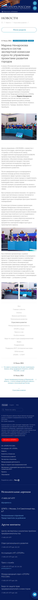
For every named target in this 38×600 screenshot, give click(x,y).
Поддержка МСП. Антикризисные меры (19, 348)
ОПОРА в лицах (19, 329)
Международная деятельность (19, 325)
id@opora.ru (6, 503)
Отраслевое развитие (20, 22)
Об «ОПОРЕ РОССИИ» (8, 446)
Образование (5, 474)
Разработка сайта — (10, 480)
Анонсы (19, 313)
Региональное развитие (19, 319)
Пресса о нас (19, 332)
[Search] (12, 409)
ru (35, 8)
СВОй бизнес (19, 351)
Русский (4, 405)
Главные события (19, 309)
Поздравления (19, 345)
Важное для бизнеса (19, 316)
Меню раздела (19, 30)
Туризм (31, 40)
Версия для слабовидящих (10, 11)
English (12, 405)
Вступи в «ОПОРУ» (10, 440)
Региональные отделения (12, 515)
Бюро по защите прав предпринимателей (19, 338)
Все (19, 306)
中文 (17, 405)
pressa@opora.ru (6, 568)
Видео (19, 342)
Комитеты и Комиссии (8, 454)
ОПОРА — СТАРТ (19, 355)
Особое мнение (19, 335)
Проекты (4, 472)
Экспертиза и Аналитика (8, 459)
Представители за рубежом (13, 518)
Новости (8, 22)
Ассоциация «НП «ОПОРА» (9, 448)
